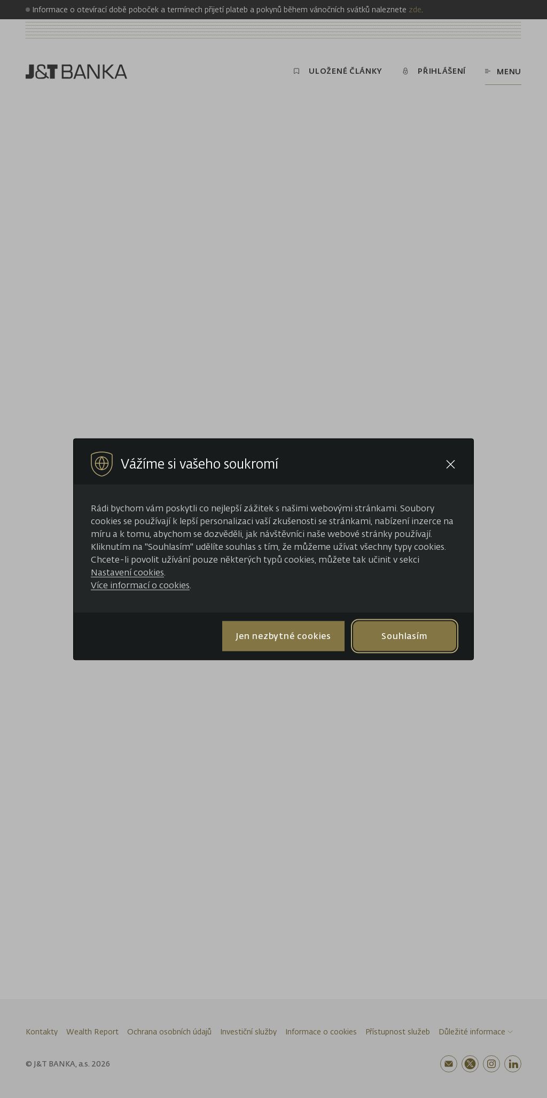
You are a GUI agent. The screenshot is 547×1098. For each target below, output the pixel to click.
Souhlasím (404, 636)
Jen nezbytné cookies (283, 636)
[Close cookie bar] (450, 464)
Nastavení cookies (127, 572)
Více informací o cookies (140, 584)
